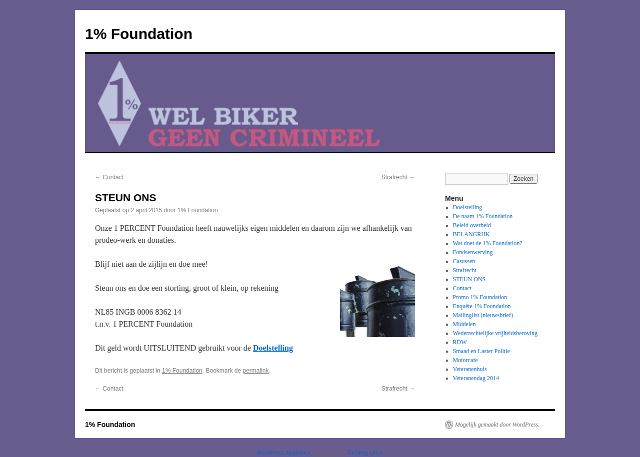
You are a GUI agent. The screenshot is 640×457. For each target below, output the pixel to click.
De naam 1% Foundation (483, 216)
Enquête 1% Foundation (482, 306)
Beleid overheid (472, 225)
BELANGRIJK (471, 234)
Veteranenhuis (470, 369)
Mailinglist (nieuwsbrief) (483, 315)
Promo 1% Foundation (480, 297)
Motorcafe (465, 360)
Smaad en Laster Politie (481, 351)
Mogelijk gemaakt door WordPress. (497, 424)
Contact (109, 177)
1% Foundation (138, 33)
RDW (460, 342)
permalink (256, 370)
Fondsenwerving (473, 252)
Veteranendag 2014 (476, 378)
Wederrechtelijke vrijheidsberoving (495, 333)
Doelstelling (273, 348)
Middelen (464, 324)
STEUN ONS (469, 279)
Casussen (464, 261)
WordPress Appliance (283, 452)
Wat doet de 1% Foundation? (487, 243)
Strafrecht (398, 177)
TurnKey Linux (365, 452)
